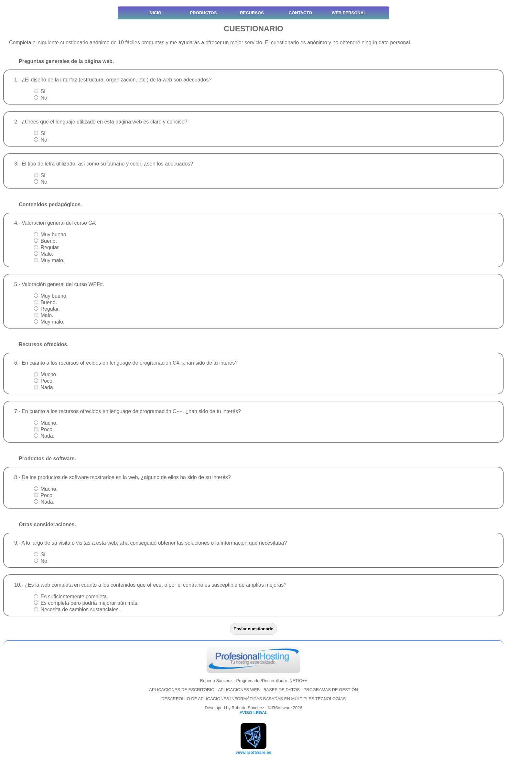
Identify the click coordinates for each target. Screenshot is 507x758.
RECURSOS (252, 12)
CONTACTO (300, 12)
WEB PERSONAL (349, 12)
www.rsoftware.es (253, 752)
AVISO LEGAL (253, 712)
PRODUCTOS (203, 12)
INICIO (154, 12)
